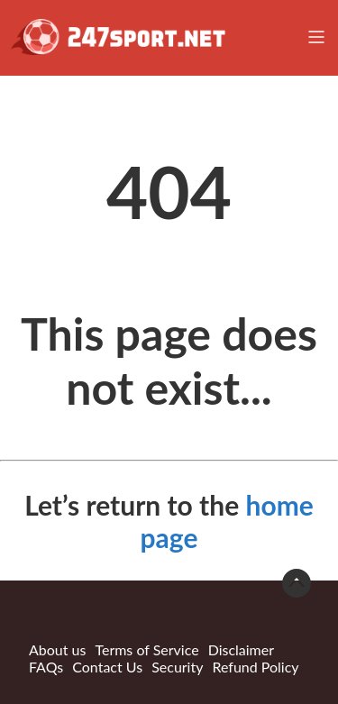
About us (57, 649)
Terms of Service (146, 649)
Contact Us (107, 666)
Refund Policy (255, 666)
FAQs (46, 666)
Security (177, 666)
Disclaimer (241, 649)
